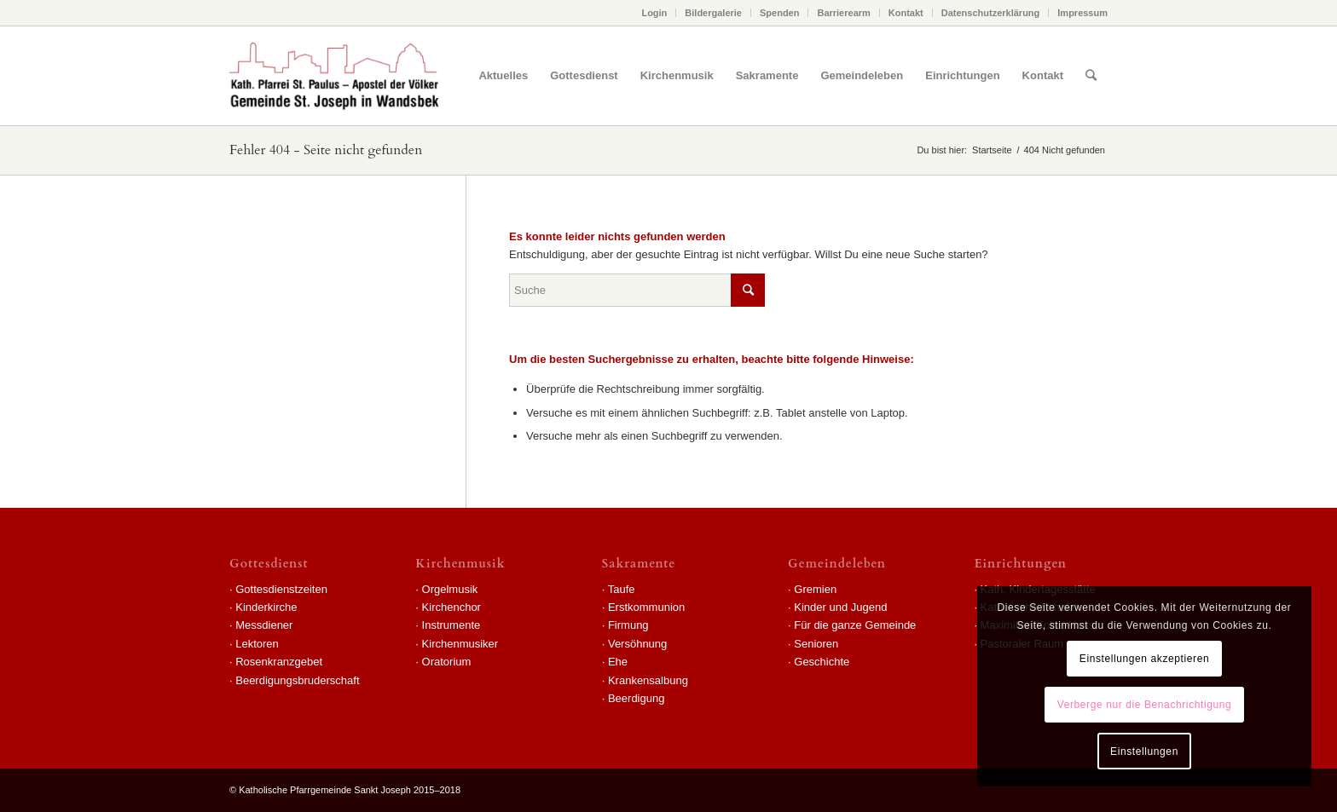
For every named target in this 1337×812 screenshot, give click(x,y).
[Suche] (1091, 75)
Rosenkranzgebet (278, 661)
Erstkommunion (646, 607)
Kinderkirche (266, 607)
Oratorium (447, 661)
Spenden (779, 13)
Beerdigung (636, 698)
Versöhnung (637, 643)
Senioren (816, 643)
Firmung (628, 625)
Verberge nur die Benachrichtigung (1144, 705)
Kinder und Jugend (840, 607)
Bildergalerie (713, 13)
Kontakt (905, 13)
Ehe (618, 661)
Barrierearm (843, 13)
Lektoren (257, 643)
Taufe (621, 589)
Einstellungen (1144, 751)
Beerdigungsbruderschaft (297, 680)
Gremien (815, 589)
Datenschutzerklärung (990, 13)
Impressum (1082, 13)
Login (654, 13)
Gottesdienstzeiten (281, 589)
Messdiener (263, 625)
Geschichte (821, 661)
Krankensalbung (648, 680)
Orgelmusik (450, 589)
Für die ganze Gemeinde (855, 625)
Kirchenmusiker (460, 643)
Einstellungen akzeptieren (1144, 659)
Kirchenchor (451, 607)
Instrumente (451, 625)
